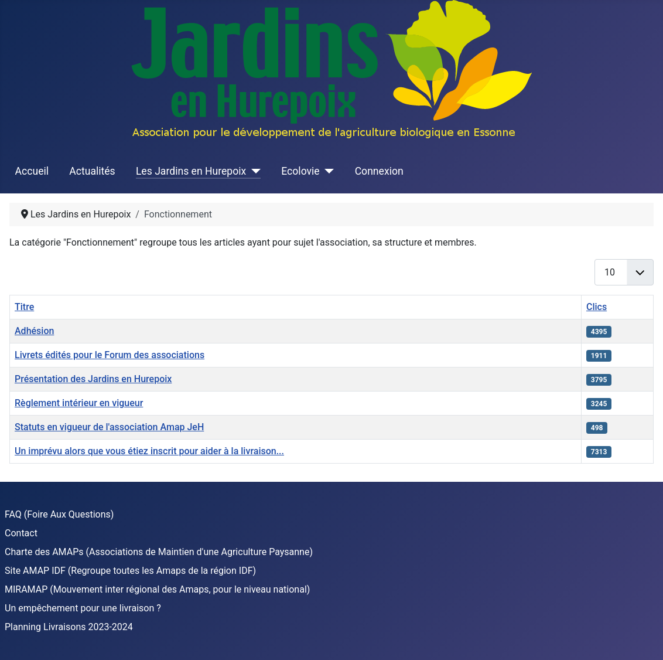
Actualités (92, 171)
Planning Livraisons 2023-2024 (69, 626)
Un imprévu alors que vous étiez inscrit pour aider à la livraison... (149, 451)
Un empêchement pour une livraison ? (83, 608)
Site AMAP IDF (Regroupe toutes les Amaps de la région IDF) (130, 570)
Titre (24, 306)
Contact (21, 533)
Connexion (379, 171)
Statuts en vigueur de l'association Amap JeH (109, 427)
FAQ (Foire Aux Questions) (59, 514)
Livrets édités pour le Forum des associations (109, 354)
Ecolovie (300, 171)
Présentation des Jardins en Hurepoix (93, 379)
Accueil (32, 171)
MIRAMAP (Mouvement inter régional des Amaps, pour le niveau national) (157, 589)
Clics (596, 306)
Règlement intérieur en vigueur (79, 403)
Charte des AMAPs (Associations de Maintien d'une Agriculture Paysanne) (159, 551)
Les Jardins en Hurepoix (191, 171)
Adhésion (34, 330)
